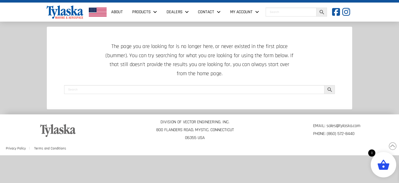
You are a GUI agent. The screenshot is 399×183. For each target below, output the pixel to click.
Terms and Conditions (50, 148)
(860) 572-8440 (340, 133)
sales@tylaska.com (343, 126)
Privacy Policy (16, 148)
